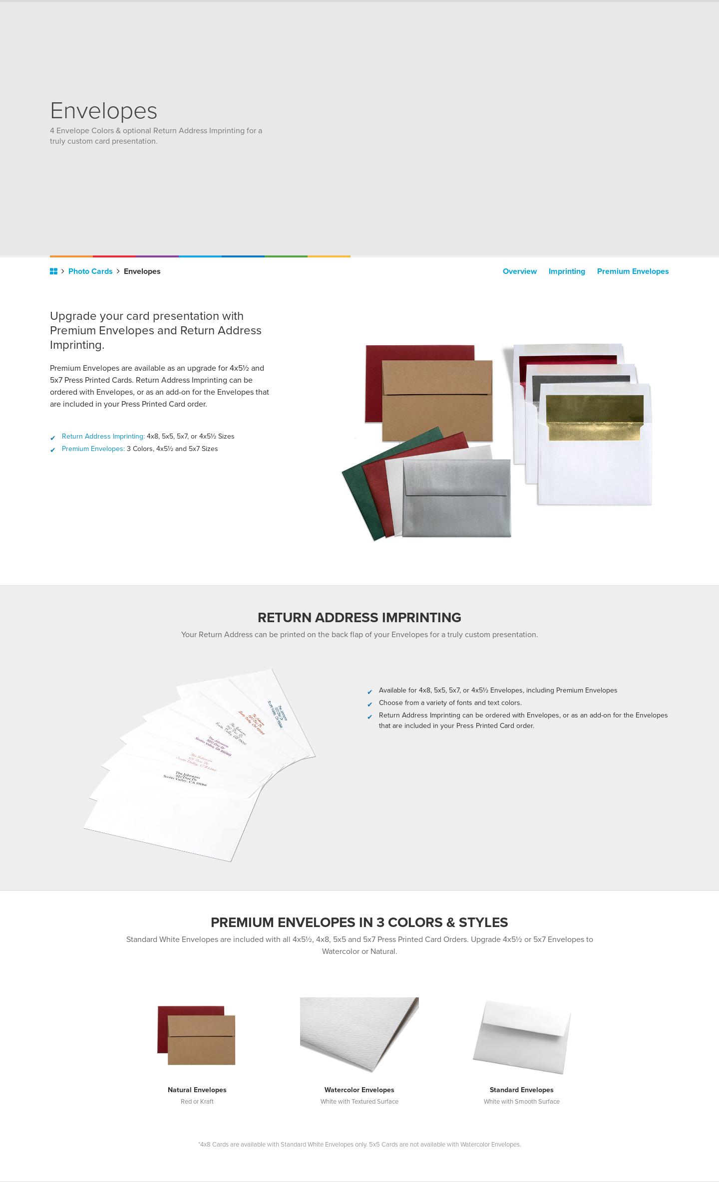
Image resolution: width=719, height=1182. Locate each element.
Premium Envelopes (633, 271)
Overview (520, 271)
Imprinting (567, 271)
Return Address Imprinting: (103, 436)
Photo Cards (94, 271)
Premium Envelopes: (93, 449)
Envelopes (142, 271)
